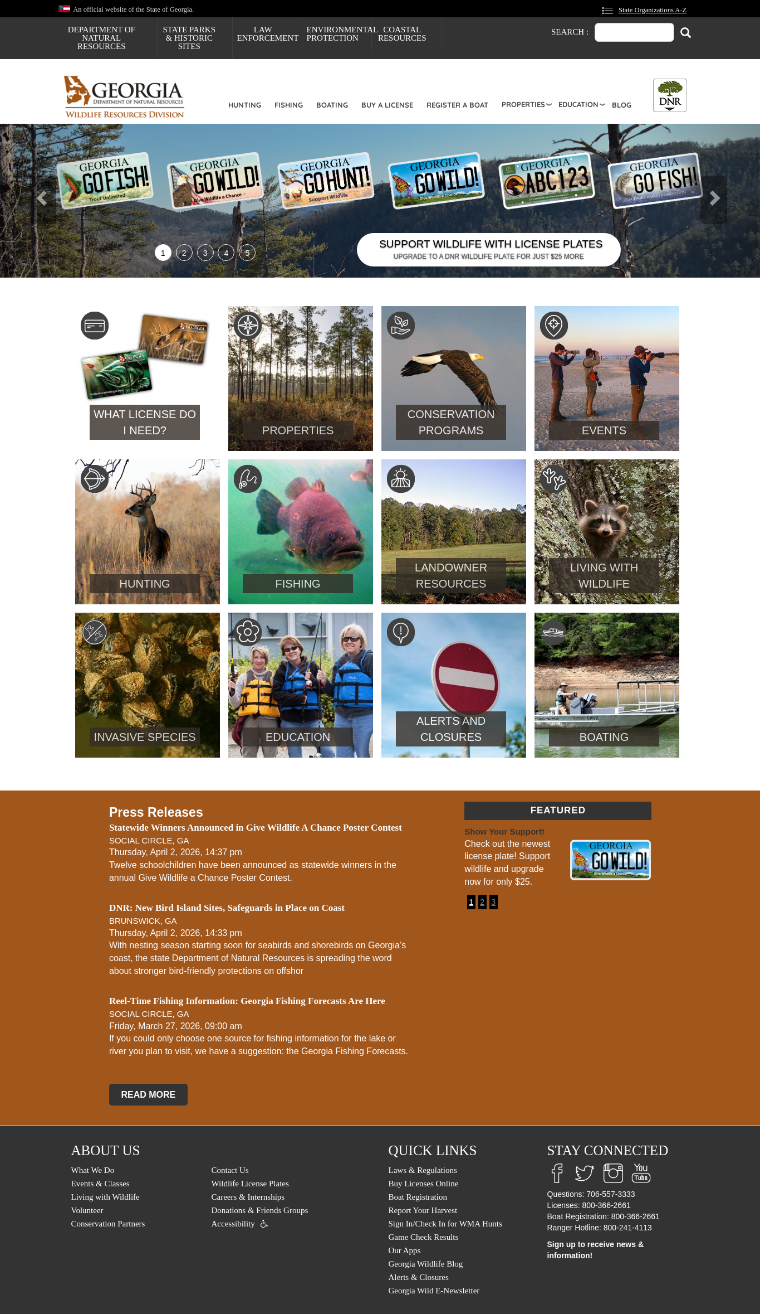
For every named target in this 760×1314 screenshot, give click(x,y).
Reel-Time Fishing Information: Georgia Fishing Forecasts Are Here (247, 1001)
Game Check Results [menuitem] (424, 1237)
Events (604, 430)
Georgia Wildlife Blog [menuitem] (426, 1263)
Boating (332, 104)
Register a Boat (457, 104)
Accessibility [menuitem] (233, 1223)
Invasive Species (145, 737)
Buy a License (387, 104)
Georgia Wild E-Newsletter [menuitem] (434, 1290)
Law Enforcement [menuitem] (268, 33)
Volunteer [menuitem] (87, 1210)
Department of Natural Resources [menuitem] (101, 38)
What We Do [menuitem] (93, 1170)
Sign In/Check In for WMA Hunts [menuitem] (445, 1223)
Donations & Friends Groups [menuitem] (260, 1210)
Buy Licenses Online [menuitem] (424, 1183)
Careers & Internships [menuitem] (248, 1196)
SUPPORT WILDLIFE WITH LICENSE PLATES (490, 244)
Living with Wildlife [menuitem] (105, 1196)
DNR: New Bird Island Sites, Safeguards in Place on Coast (227, 908)
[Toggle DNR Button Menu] (670, 95)
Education (578, 104)
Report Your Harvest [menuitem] (423, 1210)
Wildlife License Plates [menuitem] (250, 1183)
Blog (621, 104)
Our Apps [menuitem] (405, 1250)
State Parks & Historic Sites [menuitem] (189, 38)
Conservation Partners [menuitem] (108, 1223)
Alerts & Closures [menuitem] (419, 1277)
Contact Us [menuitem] (230, 1170)
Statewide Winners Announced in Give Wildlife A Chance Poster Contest (255, 827)
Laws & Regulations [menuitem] (423, 1170)
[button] (57, 201)
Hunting (244, 104)
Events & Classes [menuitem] (100, 1183)
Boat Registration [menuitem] (418, 1196)
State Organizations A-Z (653, 10)
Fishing (288, 104)
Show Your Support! (504, 831)
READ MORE (148, 1094)
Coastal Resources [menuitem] (402, 33)
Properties (523, 104)
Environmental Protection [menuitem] (339, 33)
